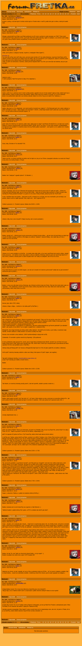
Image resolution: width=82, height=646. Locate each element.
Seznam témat (11, 11)
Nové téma (20, 11)
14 (45, 14)
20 (60, 14)
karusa (18, 154)
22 (65, 14)
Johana (18, 168)
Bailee (17, 31)
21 (63, 14)
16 (50, 14)
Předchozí (72, 11)
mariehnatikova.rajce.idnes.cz (27, 358)
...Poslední (73, 14)
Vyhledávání (27, 11)
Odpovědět (12, 27)
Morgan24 (19, 17)
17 (53, 14)
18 (55, 14)
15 (48, 14)
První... (39, 14)
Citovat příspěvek (21, 27)
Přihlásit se (36, 11)
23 (68, 14)
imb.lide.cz (6, 55)
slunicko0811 (20, 583)
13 (43, 14)
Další (78, 11)
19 (58, 14)
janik (17, 104)
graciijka (18, 71)
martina (18, 601)
